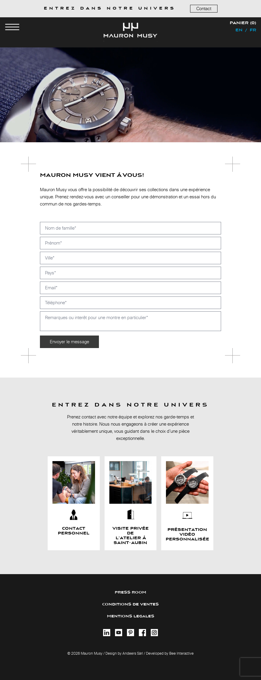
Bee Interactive (181, 653)
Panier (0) (243, 23)
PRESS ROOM (130, 592)
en (239, 30)
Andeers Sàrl (132, 653)
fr (253, 30)
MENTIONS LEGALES (130, 616)
